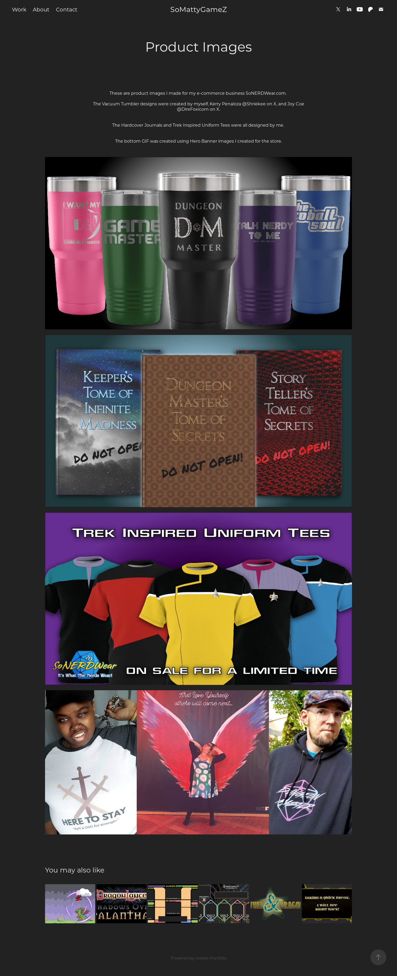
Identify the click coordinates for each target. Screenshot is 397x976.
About (41, 9)
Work (19, 9)
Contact (66, 9)
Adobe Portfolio (211, 958)
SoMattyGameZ (198, 9)
